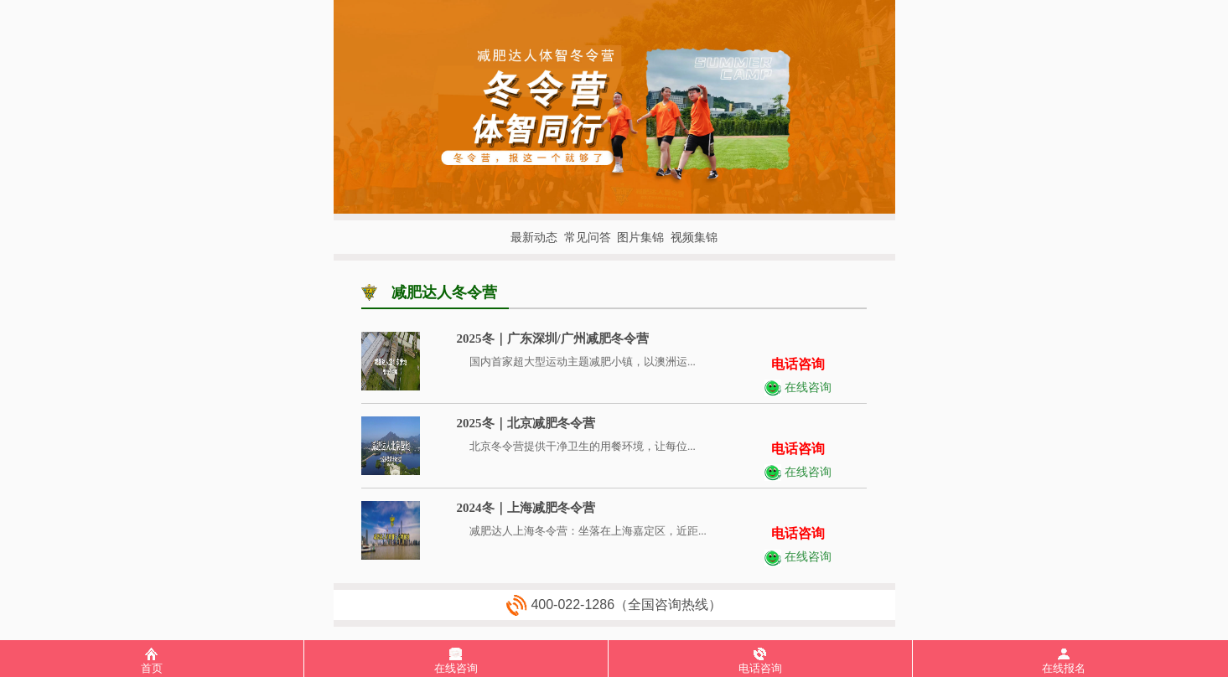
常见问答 (587, 237)
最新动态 (533, 237)
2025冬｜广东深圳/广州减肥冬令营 (553, 338)
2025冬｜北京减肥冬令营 (526, 423)
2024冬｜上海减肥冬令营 (526, 507)
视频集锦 (694, 237)
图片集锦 (640, 237)
